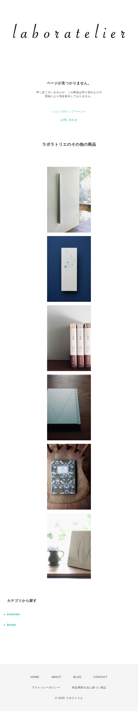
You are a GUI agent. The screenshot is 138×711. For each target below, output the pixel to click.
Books (11, 624)
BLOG (77, 677)
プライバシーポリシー (46, 687)
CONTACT (100, 677)
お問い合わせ (69, 119)
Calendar (13, 614)
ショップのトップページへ (69, 111)
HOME (35, 677)
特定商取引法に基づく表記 (89, 687)
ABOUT (56, 677)
